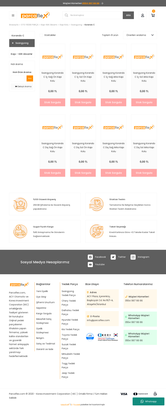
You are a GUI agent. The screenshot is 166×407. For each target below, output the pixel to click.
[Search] (98, 15)
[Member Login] (142, 15)
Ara (29, 78)
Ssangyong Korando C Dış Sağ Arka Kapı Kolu (114, 147)
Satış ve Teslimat (45, 343)
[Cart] (153, 15)
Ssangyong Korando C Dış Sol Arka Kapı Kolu (144, 147)
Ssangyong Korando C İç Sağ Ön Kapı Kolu (53, 76)
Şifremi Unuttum (45, 302)
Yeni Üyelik (42, 291)
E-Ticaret (75, 404)
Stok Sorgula (52, 102)
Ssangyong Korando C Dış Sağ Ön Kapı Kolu (53, 147)
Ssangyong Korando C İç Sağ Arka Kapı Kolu (114, 76)
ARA (128, 15)
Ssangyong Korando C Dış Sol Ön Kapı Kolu (83, 147)
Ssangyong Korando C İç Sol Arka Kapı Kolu (144, 76)
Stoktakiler (50, 35)
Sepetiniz (41, 307)
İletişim (40, 338)
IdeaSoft (65, 404)
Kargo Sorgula (44, 313)
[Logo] (35, 15)
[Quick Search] (17, 78)
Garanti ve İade (44, 349)
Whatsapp (149, 401)
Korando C (90, 24)
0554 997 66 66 (134, 300)
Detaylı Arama (23, 86)
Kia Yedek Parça (70, 329)
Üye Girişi (41, 296)
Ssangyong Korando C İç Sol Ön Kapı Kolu (83, 76)
